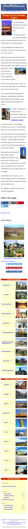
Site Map (14, 524)
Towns (7, 11)
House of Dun (6, 323)
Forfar (6, 431)
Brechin (6, 422)
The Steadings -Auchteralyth (9, 495)
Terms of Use (16, 522)
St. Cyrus (6, 460)
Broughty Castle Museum (7, 332)
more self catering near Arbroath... (8, 261)
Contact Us (18, 524)
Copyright (3, 519)
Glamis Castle (6, 360)
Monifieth (6, 394)
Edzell (6, 469)
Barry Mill (6, 294)
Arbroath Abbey (6, 285)
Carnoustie (6, 384)
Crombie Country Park (6, 304)
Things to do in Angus (5, 212)
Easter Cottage (6, 497)
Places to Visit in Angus (13, 11)
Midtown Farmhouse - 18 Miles (14, 233)
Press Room (9, 522)
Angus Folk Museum (6, 351)
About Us (4, 522)
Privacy (20, 522)
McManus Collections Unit (7, 370)
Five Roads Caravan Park (8, 505)
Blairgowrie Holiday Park (8, 509)
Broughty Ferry (6, 413)
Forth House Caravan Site (8, 507)
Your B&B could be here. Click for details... (9, 486)
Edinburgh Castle (17, 120)
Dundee (6, 441)
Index (10, 524)
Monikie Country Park (6, 313)
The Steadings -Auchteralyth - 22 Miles (14, 250)
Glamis (5, 450)
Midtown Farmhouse (7, 493)
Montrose (6, 403)
